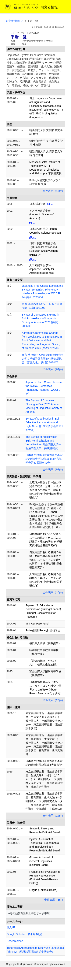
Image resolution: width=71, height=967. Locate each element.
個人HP (11, 927)
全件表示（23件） (53, 700)
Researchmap (15, 941)
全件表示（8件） (54, 899)
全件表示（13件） (53, 190)
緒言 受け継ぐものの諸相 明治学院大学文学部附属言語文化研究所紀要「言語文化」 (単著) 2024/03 (42, 358)
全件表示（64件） (53, 369)
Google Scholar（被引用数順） (25, 934)
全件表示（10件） (53, 592)
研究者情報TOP (15, 20)
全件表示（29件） (53, 815)
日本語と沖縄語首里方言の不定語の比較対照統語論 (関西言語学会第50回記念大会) (44, 459)
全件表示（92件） (53, 469)
